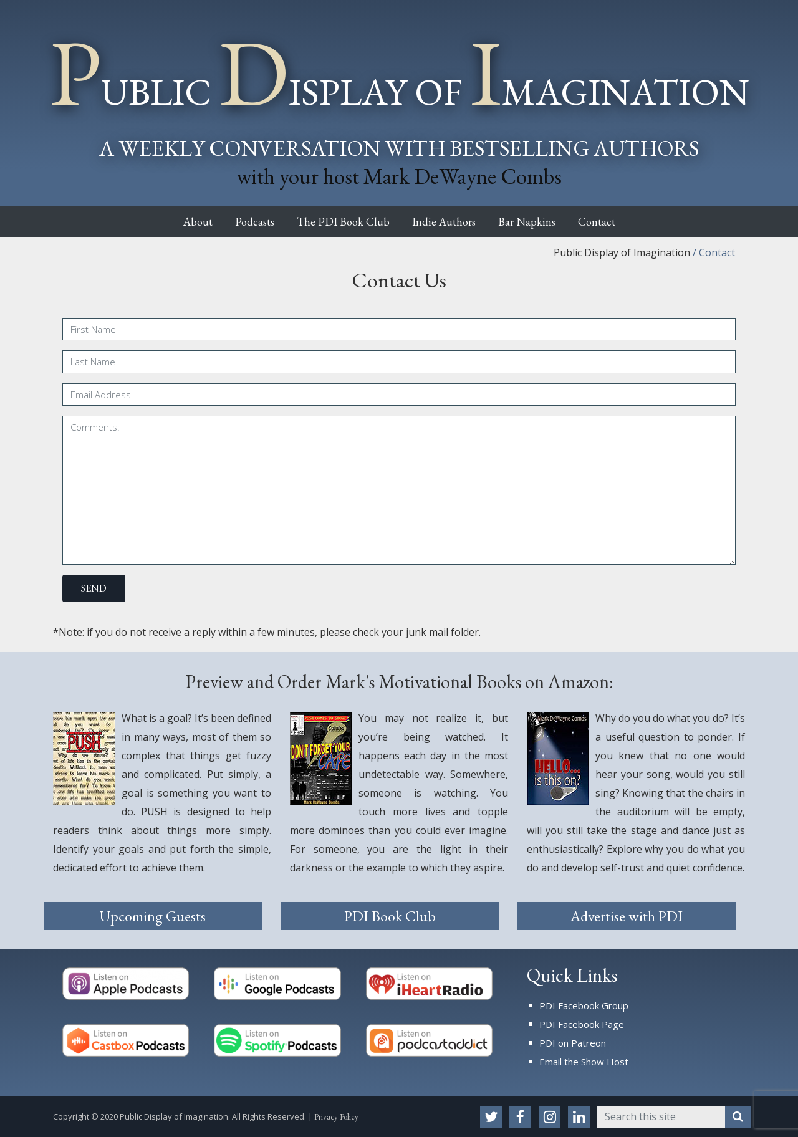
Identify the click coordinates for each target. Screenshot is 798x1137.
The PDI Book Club (338, 221)
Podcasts (241, 221)
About (175, 221)
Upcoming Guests (153, 916)
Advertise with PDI (626, 916)
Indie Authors (448, 221)
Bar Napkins (540, 221)
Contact (619, 221)
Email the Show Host (583, 1061)
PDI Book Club (390, 916)
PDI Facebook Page (581, 1024)
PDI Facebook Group (583, 1005)
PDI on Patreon (572, 1043)
